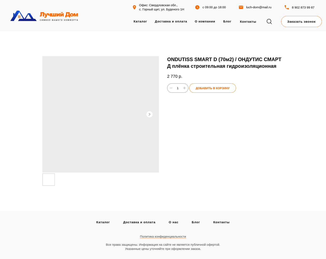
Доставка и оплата (139, 222)
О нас (174, 222)
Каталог (103, 222)
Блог (196, 222)
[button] (301, 21)
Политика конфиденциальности (163, 236)
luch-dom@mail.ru (259, 7)
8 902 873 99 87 (303, 7)
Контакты (221, 222)
